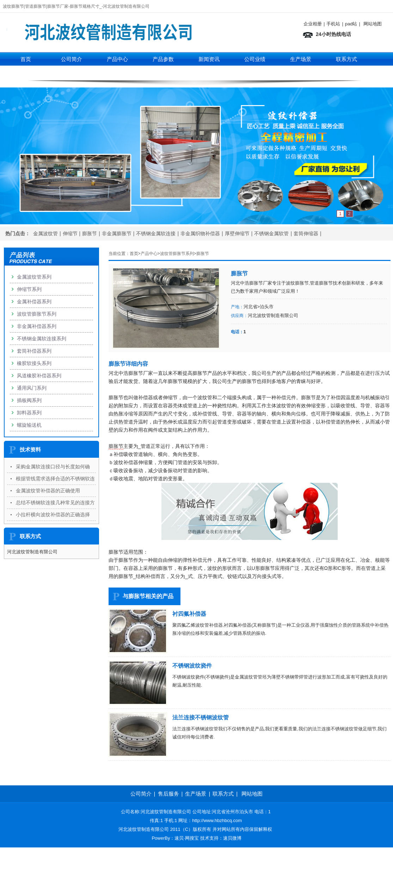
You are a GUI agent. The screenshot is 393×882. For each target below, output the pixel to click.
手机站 (333, 23)
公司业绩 (254, 59)
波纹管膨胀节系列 (177, 253)
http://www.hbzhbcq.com (217, 820)
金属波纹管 (45, 233)
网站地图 (372, 23)
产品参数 (163, 59)
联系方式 (346, 59)
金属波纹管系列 (34, 277)
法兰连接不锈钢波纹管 (200, 717)
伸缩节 (70, 233)
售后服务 (168, 794)
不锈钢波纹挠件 (192, 666)
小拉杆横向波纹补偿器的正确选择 (53, 514)
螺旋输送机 (29, 425)
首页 (25, 59)
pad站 (351, 23)
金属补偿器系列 (34, 301)
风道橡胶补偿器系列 (39, 375)
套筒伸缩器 (306, 233)
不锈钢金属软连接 (156, 233)
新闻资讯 (209, 59)
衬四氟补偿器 (189, 614)
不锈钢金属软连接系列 (41, 338)
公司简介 (71, 59)
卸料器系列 (29, 412)
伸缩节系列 (117, 73)
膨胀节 (89, 233)
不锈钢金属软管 (271, 233)
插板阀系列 (29, 400)
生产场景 (300, 59)
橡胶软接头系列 (34, 363)
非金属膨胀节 (116, 233)
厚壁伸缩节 (237, 233)
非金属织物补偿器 (200, 233)
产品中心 (117, 59)
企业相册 (312, 23)
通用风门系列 (32, 388)
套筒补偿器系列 (34, 351)
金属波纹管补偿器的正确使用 (48, 490)
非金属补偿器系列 (36, 326)
